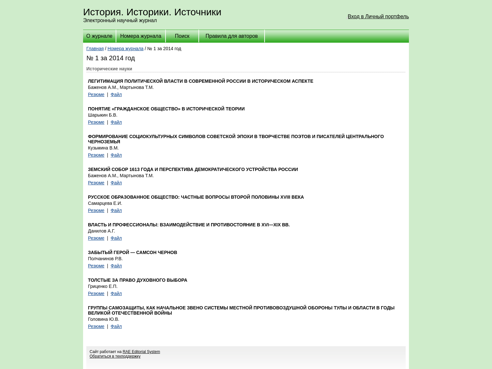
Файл (116, 94)
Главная (95, 48)
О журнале (99, 36)
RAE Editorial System (141, 351)
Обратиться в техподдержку (115, 356)
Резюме (96, 94)
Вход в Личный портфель (378, 16)
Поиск (182, 36)
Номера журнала (140, 36)
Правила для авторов (232, 36)
